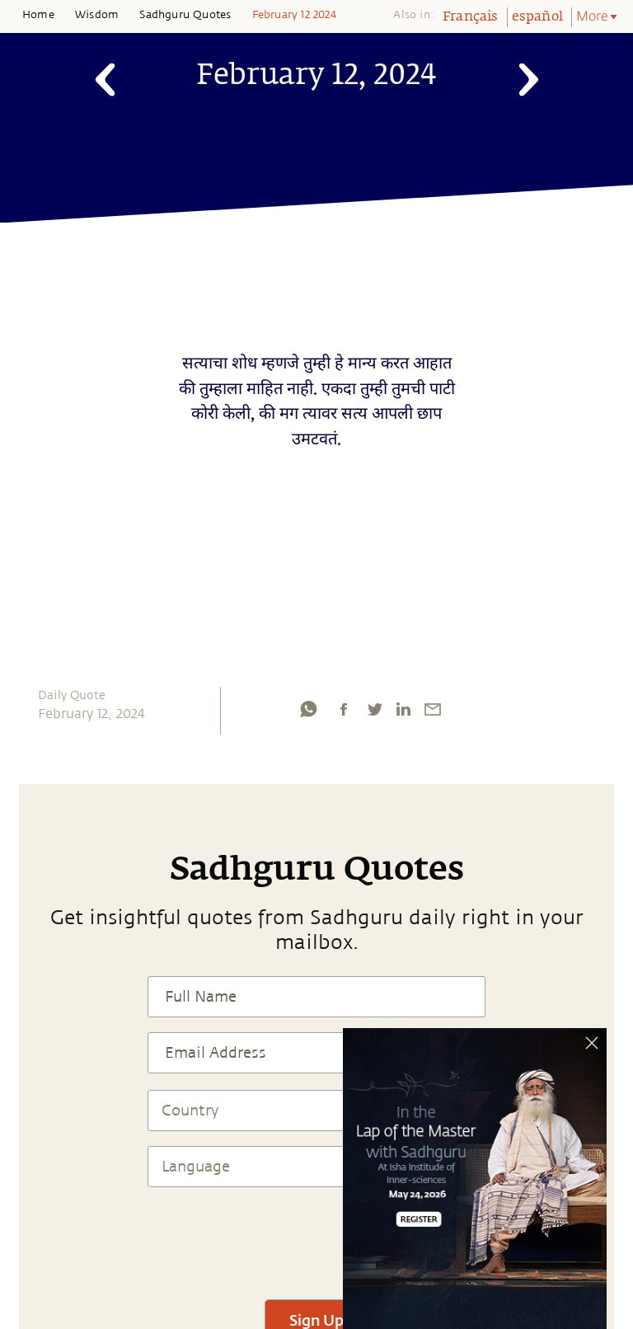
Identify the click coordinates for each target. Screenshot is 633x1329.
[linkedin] (403, 709)
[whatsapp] (308, 709)
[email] (432, 709)
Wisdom (97, 15)
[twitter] (374, 709)
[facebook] (343, 709)
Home (38, 15)
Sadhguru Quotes (185, 15)
